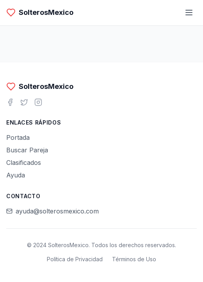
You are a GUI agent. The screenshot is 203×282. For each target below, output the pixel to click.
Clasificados (23, 162)
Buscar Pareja (27, 150)
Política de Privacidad (75, 259)
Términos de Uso (134, 259)
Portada (18, 137)
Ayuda (15, 175)
